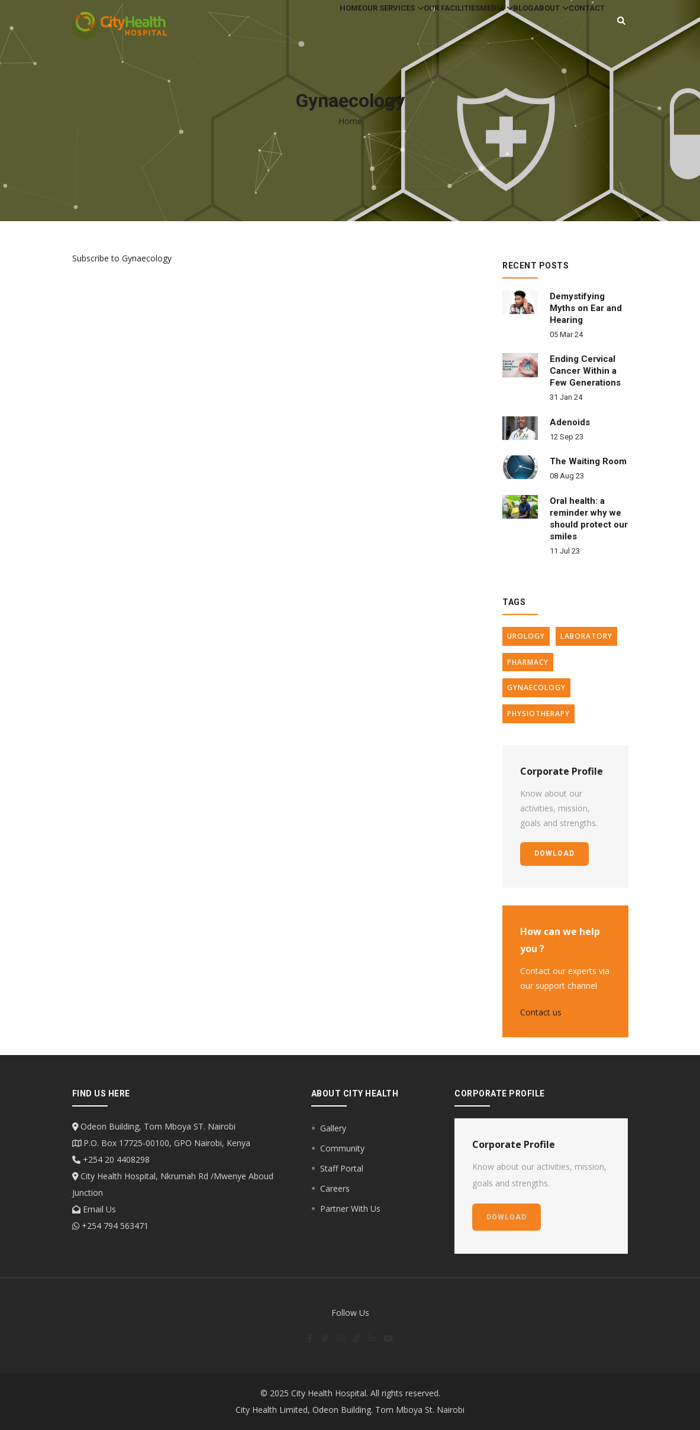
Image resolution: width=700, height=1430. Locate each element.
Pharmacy (528, 662)
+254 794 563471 (114, 1225)
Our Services (328, 25)
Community (342, 1148)
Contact (581, 25)
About (533, 25)
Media (455, 25)
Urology (526, 636)
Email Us (98, 1209)
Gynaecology (536, 687)
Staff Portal (341, 1168)
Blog (493, 25)
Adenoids (570, 422)
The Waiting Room (588, 461)
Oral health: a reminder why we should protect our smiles (589, 519)
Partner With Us (350, 1208)
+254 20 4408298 (115, 1159)
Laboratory (586, 636)
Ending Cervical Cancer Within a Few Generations (585, 371)
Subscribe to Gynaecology (122, 258)
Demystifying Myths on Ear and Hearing (586, 308)
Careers (335, 1188)
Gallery (333, 1128)
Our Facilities (398, 25)
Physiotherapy (538, 713)
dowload (554, 853)
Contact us (541, 1012)
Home (274, 25)
